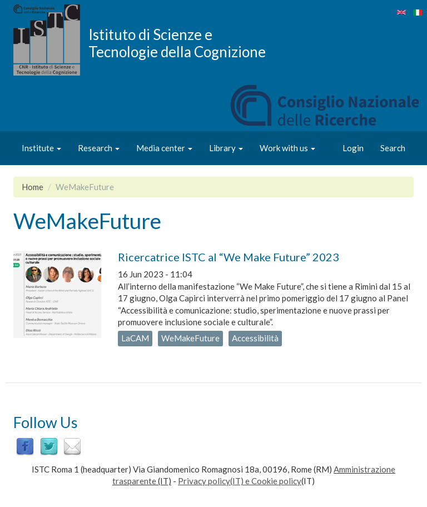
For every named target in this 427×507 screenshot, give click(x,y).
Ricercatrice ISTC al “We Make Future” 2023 (228, 257)
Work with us (287, 148)
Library (226, 148)
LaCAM (135, 338)
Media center (164, 148)
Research (99, 148)
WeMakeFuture (190, 338)
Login (353, 148)
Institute (41, 148)
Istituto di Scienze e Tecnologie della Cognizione (177, 43)
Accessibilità (255, 338)
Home (32, 187)
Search (392, 148)
